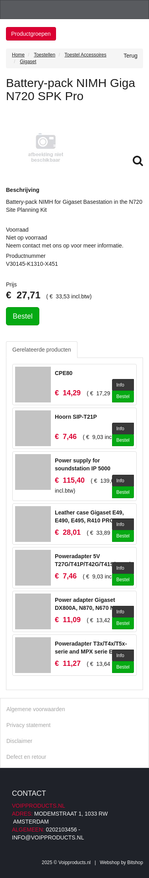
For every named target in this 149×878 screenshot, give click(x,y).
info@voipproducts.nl (48, 837)
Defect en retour (26, 757)
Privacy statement (28, 725)
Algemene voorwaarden (35, 709)
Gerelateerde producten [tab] (41, 349)
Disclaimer (19, 741)
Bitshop (135, 862)
